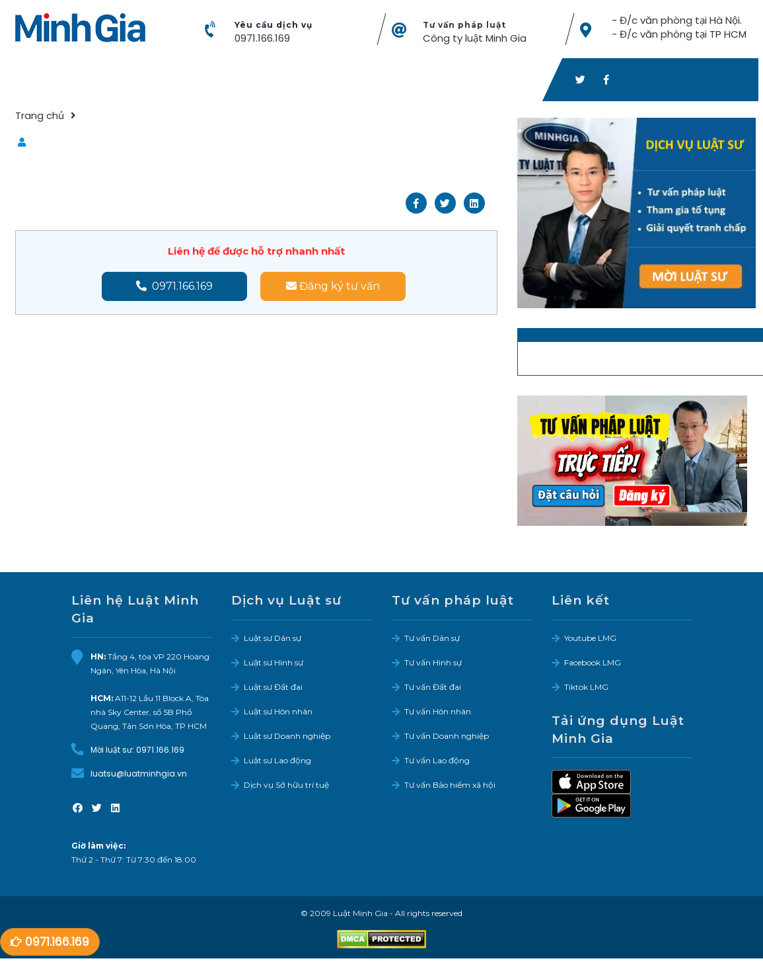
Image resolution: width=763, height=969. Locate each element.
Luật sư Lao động (277, 760)
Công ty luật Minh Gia (475, 38)
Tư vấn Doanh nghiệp (446, 736)
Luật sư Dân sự (272, 638)
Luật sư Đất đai (273, 687)
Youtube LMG (590, 638)
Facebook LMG (592, 662)
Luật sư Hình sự (273, 662)
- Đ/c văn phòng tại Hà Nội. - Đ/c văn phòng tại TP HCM (678, 27)
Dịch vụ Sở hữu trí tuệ (286, 785)
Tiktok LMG (586, 687)
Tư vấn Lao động (437, 760)
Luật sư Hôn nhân (278, 711)
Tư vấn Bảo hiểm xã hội (449, 785)
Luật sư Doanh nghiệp (287, 736)
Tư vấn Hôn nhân (437, 711)
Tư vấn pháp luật (464, 25)
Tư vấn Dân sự (432, 638)
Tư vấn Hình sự (433, 662)
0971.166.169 (262, 38)
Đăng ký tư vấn (333, 286)
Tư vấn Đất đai (432, 687)
